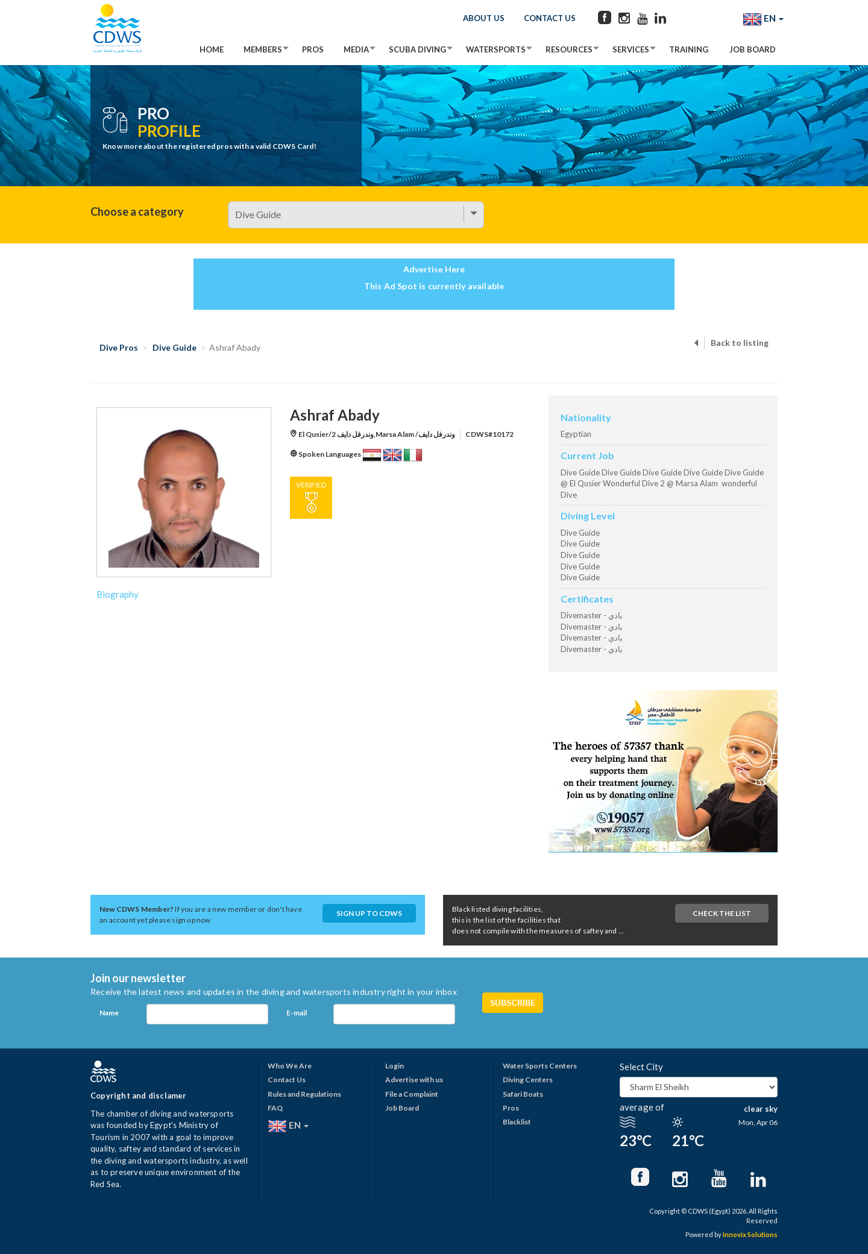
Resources (569, 49)
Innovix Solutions (750, 1234)
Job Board (752, 49)
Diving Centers (528, 1079)
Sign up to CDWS (369, 913)
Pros (313, 49)
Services (630, 49)
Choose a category (137, 211)
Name (109, 1012)
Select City (641, 1066)
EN (763, 19)
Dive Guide (175, 347)
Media (356, 49)
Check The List (722, 913)
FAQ (275, 1107)
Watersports (496, 49)
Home (212, 49)
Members (263, 49)
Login (394, 1065)
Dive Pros (118, 347)
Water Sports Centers (540, 1065)
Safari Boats (523, 1094)
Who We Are (290, 1065)
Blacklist (517, 1121)
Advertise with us (414, 1079)
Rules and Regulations (304, 1094)
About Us (484, 18)
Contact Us (550, 18)
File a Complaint (411, 1094)
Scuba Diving (417, 49)
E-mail (296, 1012)
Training (688, 49)
